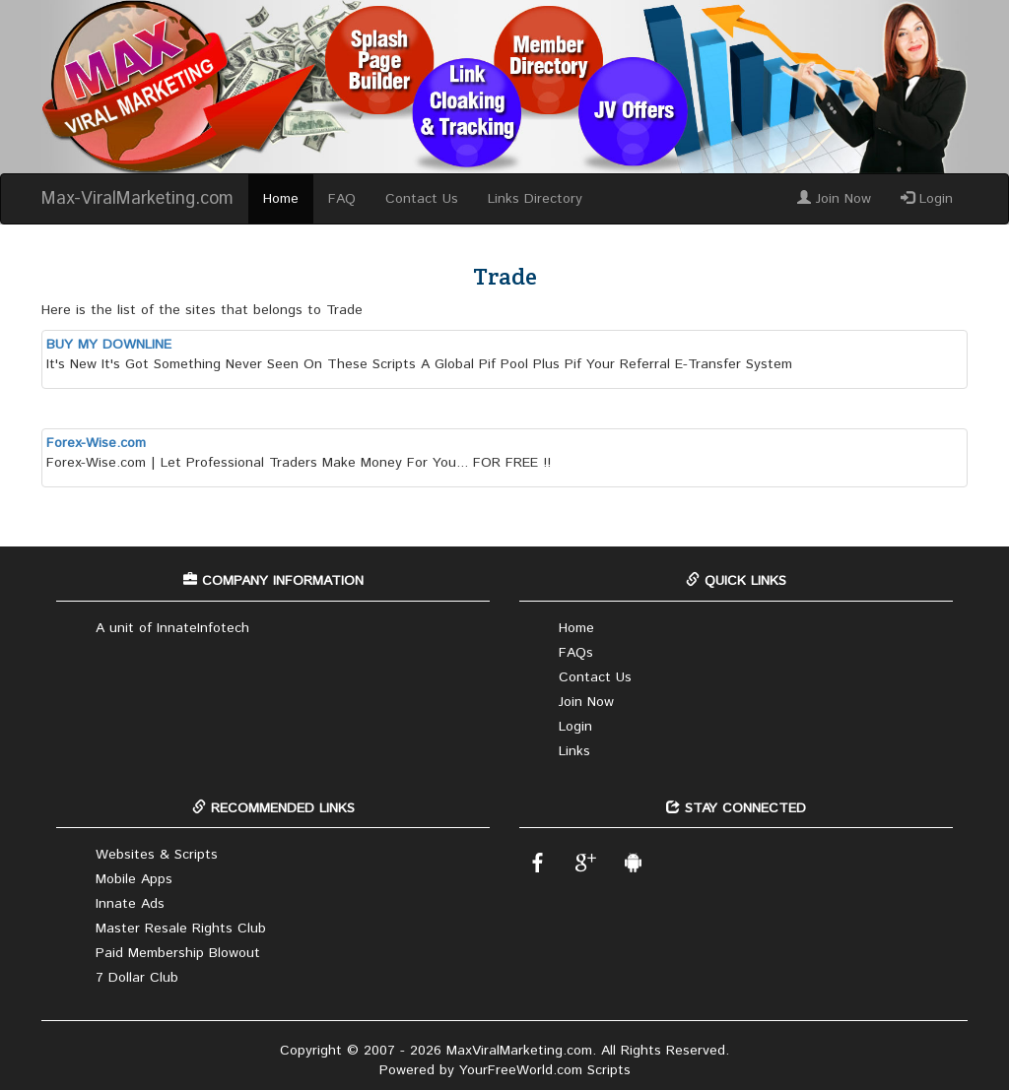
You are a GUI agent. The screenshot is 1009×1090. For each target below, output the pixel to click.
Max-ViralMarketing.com (137, 199)
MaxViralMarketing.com (519, 1050)
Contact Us (421, 199)
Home (281, 199)
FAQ (342, 199)
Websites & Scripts (157, 855)
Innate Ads (130, 904)
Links (574, 751)
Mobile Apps (134, 879)
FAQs (576, 653)
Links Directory (535, 199)
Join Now (834, 199)
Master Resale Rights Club (181, 928)
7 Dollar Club (137, 978)
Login (927, 199)
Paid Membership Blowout (178, 953)
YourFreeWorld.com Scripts (545, 1070)
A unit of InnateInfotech (172, 628)
